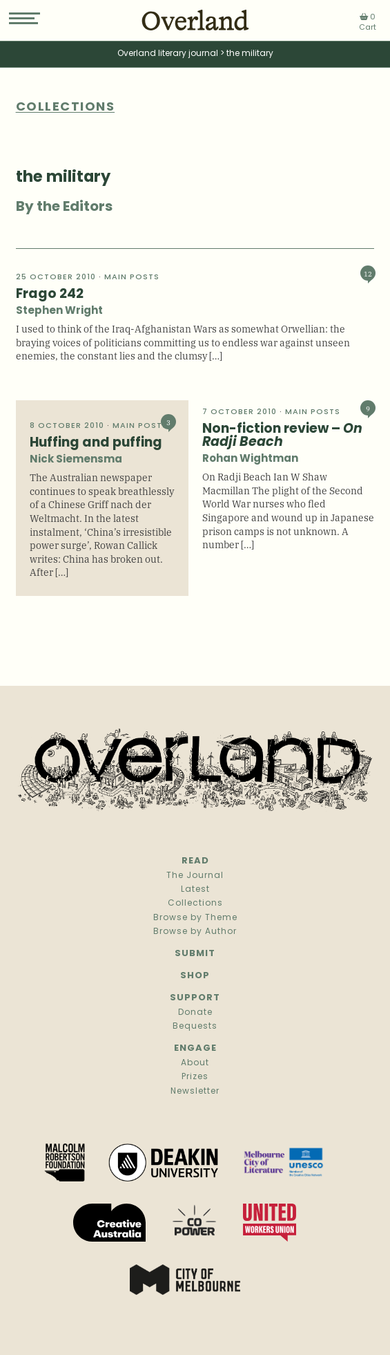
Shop (195, 975)
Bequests (195, 1026)
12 (368, 273)
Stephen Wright (59, 311)
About (195, 1063)
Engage (195, 1048)
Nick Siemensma (76, 460)
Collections (195, 903)
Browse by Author (195, 932)
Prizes (195, 1077)
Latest (195, 890)
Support (195, 997)
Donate (195, 1013)
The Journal (195, 876)
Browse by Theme (195, 918)
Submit (195, 953)
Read (195, 861)
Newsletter (195, 1091)
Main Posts (131, 277)
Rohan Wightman (250, 459)
